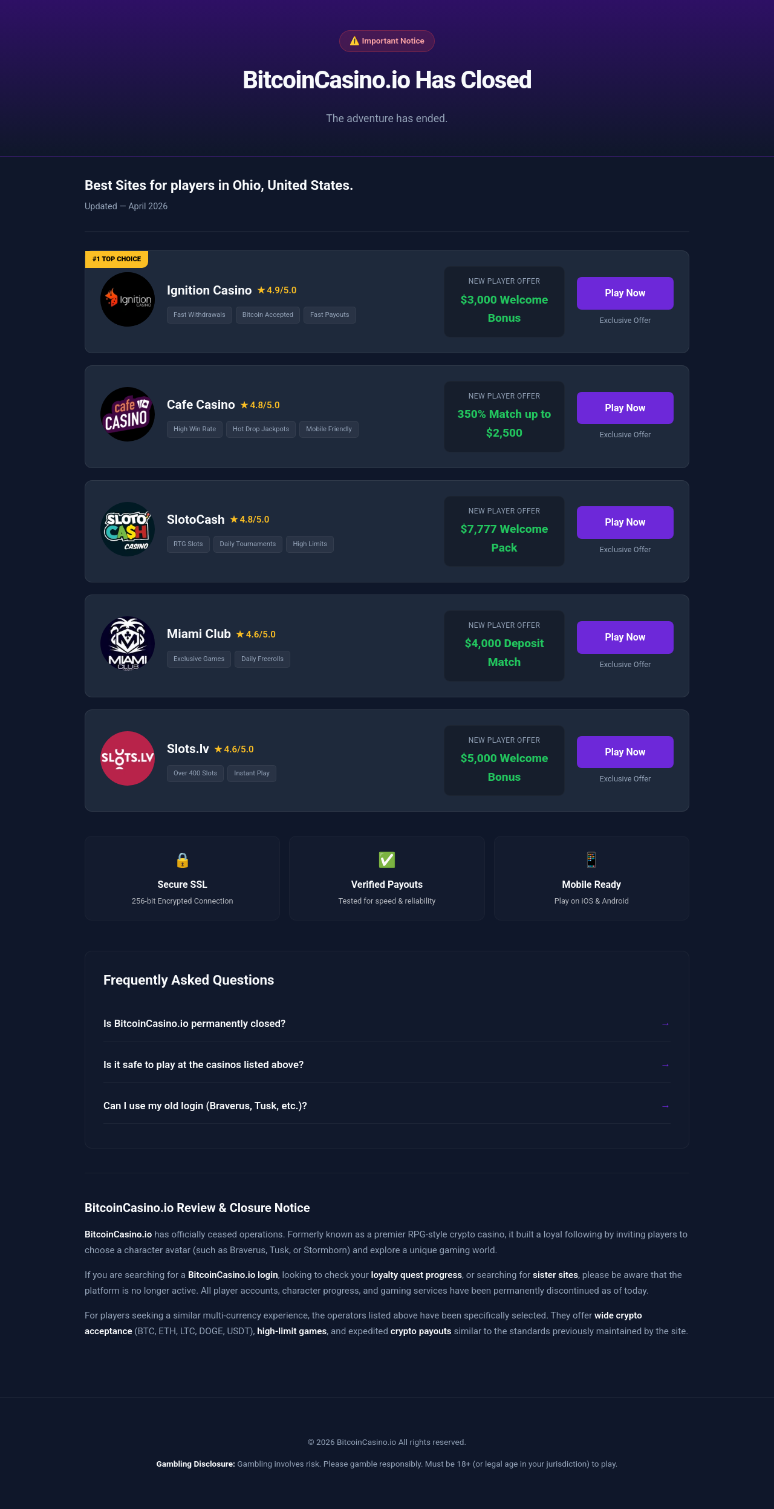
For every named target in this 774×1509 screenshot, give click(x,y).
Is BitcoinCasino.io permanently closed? (194, 1023)
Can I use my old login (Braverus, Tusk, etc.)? (205, 1106)
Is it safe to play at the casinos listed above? (203, 1064)
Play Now (625, 293)
